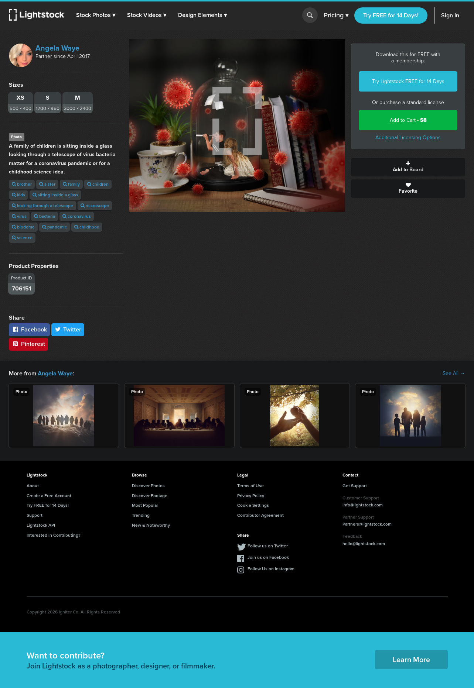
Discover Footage (149, 495)
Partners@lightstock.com (367, 524)
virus (19, 216)
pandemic (54, 227)
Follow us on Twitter (268, 545)
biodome (23, 227)
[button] (95, 15)
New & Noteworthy (151, 525)
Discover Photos (148, 485)
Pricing (336, 15)
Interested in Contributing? (54, 535)
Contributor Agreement (260, 515)
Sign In (450, 15)
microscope (95, 205)
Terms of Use (250, 485)
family (71, 184)
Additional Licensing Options (408, 137)
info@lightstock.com (362, 505)
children (98, 184)
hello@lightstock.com (363, 543)
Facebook (29, 329)
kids (18, 195)
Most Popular (145, 505)
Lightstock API (41, 525)
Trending (141, 515)
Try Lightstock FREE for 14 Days (408, 81)
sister (47, 184)
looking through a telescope (42, 205)
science (22, 237)
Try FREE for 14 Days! (391, 15)
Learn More (411, 659)
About (33, 485)
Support (34, 515)
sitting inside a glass (55, 195)
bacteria (44, 216)
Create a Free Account (49, 495)
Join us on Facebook (268, 557)
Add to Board (408, 167)
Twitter (68, 329)
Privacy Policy (250, 495)
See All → (454, 373)
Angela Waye (57, 48)
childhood (86, 227)
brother (22, 184)
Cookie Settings (253, 505)
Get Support (354, 485)
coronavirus (76, 216)
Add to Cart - (408, 120)
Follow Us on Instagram (271, 568)
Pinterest (28, 344)
